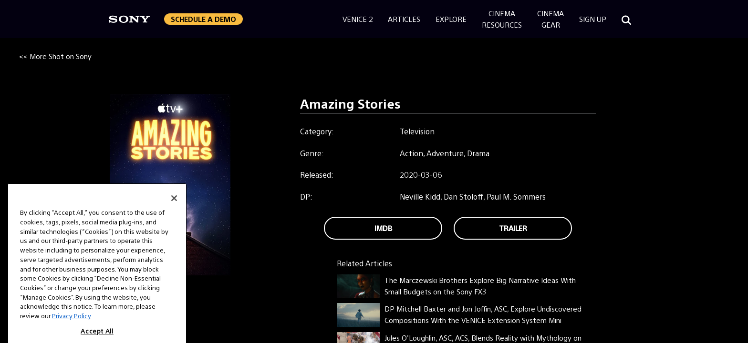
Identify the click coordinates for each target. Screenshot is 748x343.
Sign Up (592, 18)
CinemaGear (550, 19)
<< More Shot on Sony (55, 56)
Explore (451, 18)
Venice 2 (358, 18)
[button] (203, 19)
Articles (404, 18)
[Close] (174, 205)
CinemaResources (502, 19)
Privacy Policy (71, 323)
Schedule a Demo (203, 18)
